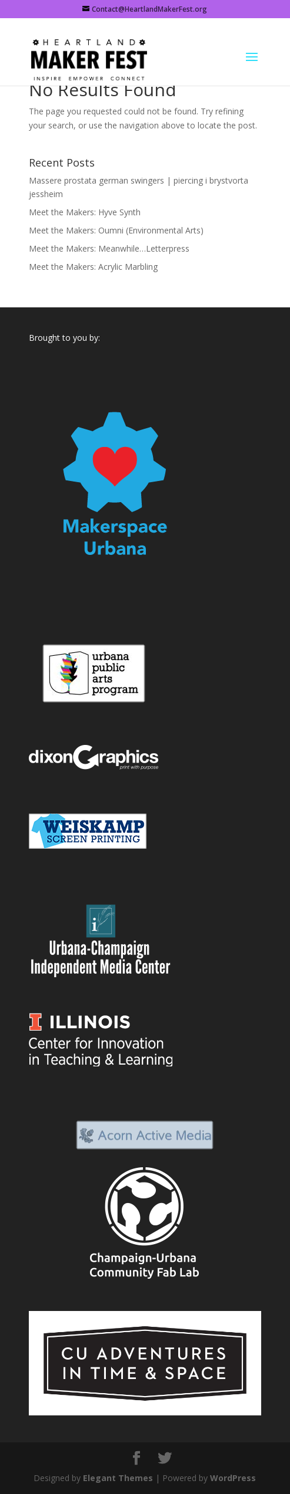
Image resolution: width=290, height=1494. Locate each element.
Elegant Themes (118, 1477)
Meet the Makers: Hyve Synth (85, 212)
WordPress (233, 1477)
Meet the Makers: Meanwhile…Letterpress (109, 248)
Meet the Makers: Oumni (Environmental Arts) (116, 230)
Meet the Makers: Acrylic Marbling (93, 266)
